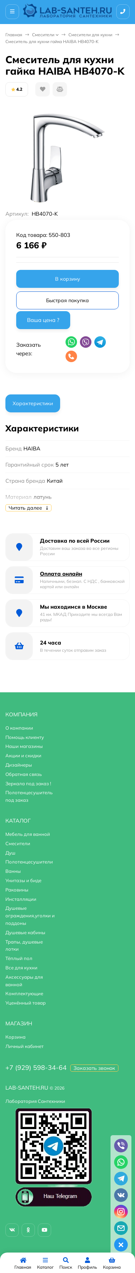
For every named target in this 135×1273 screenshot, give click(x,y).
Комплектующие (24, 993)
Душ (10, 853)
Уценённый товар (25, 1003)
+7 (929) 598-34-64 (36, 1067)
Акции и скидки (23, 755)
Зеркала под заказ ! (28, 783)
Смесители (43, 34)
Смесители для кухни (90, 34)
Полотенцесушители (29, 862)
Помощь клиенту (24, 737)
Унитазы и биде (23, 880)
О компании (19, 728)
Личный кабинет (24, 1046)
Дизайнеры (18, 765)
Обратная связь (23, 774)
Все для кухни (21, 967)
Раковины (16, 890)
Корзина (15, 1037)
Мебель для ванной (27, 834)
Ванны (13, 871)
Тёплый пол (18, 958)
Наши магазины (24, 746)
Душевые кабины (25, 932)
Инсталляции (20, 899)
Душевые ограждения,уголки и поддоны (30, 915)
